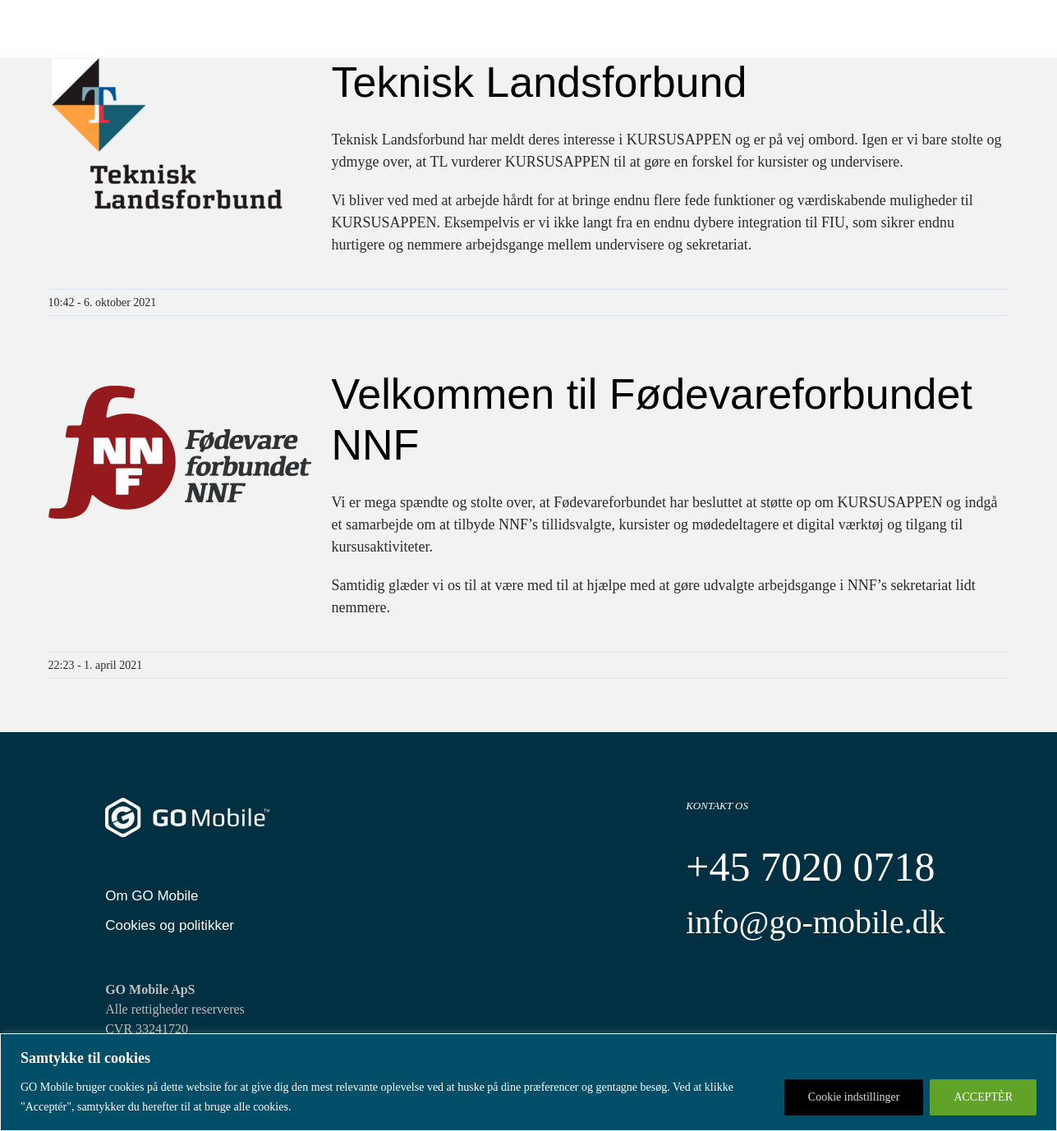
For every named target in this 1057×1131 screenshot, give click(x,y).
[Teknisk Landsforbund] (179, 140)
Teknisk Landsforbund (539, 82)
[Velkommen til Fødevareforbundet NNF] (179, 452)
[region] (528, 1082)
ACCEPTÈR (983, 1097)
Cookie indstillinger (854, 1097)
